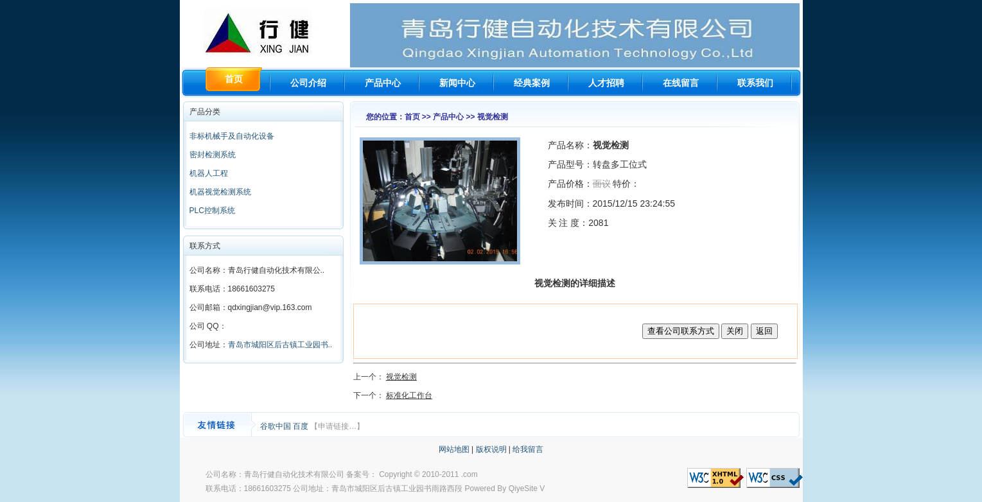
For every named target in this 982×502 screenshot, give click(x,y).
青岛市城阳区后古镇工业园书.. (280, 344)
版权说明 (491, 449)
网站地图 (454, 449)
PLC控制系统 (212, 210)
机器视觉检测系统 (220, 191)
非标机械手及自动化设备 (231, 136)
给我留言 (528, 449)
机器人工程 (208, 173)
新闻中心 (457, 83)
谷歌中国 (276, 426)
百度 (301, 426)
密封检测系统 (212, 154)
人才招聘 (606, 83)
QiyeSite (523, 488)
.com (469, 474)
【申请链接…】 (337, 426)
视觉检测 (401, 376)
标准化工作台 (409, 395)
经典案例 (532, 83)
